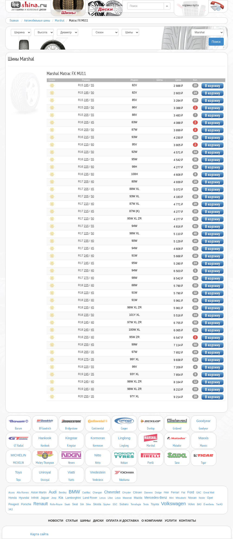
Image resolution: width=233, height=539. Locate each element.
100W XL (134, 329)
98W (134, 277)
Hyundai (24, 497)
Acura (12, 492)
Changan (97, 492)
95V (134, 144)
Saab (67, 504)
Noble (202, 498)
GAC (198, 492)
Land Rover (90, 497)
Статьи (72, 520)
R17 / (86, 181)
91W (134, 255)
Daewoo (148, 492)
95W (134, 159)
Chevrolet (112, 492)
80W (134, 181)
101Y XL (134, 315)
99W (134, 344)
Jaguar (45, 497)
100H (134, 174)
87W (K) (134, 211)
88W (134, 285)
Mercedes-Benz (155, 497)
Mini (171, 498)
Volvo (191, 504)
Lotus (118, 498)
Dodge (158, 492)
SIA (82, 504)
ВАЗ (199, 504)
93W (134, 137)
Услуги (170, 520)
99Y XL (134, 359)
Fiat (183, 492)
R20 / (86, 396)
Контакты (187, 520)
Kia (60, 497)
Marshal (59, 20)
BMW (74, 491)
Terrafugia (136, 504)
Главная (14, 20)
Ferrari (175, 492)
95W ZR (134, 337)
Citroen (137, 492)
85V (134, 100)
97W (134, 352)
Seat (75, 504)
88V (134, 114)
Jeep (53, 498)
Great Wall (208, 492)
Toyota (155, 504)
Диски (98, 520)
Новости (55, 520)
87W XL (134, 203)
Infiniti (34, 497)
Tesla (145, 504)
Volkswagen (173, 503)
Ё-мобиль (209, 504)
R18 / (86, 285)
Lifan (110, 498)
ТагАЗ (219, 504)
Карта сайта (39, 534)
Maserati (127, 498)
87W (134, 129)
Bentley (63, 492)
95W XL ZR (134, 218)
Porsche (26, 504)
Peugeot (14, 504)
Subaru (124, 504)
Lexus (102, 498)
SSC (115, 504)
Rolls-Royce (56, 504)
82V (134, 85)
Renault (40, 503)
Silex (88, 504)
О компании (151, 520)
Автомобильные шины (37, 20)
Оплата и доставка (122, 520)
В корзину (212, 85)
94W (134, 226)
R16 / (86, 122)
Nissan (192, 497)
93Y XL (134, 374)
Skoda (97, 504)
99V (134, 366)
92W (134, 152)
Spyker (106, 504)
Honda (13, 497)
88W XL (134, 189)
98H (134, 166)
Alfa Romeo (23, 492)
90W (134, 240)
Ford (190, 492)
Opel (210, 497)
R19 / (86, 366)
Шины (85, 520)
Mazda (138, 497)
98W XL (134, 233)
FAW (166, 492)
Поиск (216, 42)
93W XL (134, 196)
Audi (53, 492)
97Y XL (134, 396)
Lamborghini (73, 497)
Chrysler (126, 492)
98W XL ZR (134, 307)
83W (134, 122)
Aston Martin (39, 492)
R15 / (86, 85)
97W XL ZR (134, 322)
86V (134, 107)
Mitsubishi (181, 498)
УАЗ (11, 509)
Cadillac (86, 492)
